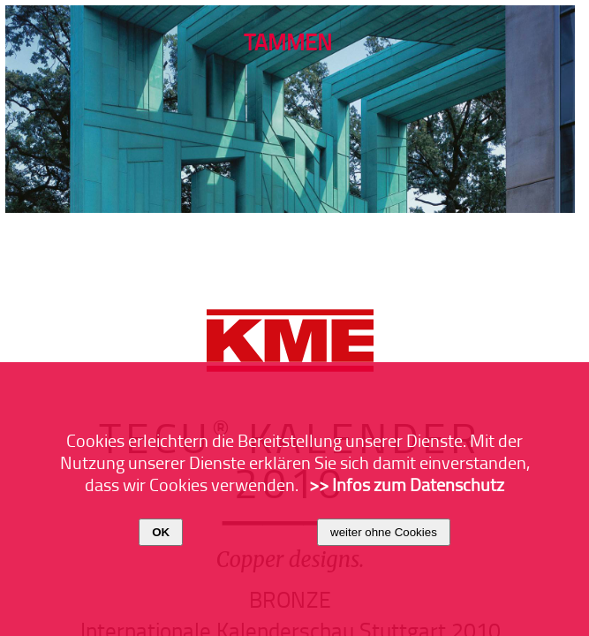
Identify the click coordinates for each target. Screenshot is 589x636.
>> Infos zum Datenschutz (406, 484)
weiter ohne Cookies (383, 532)
